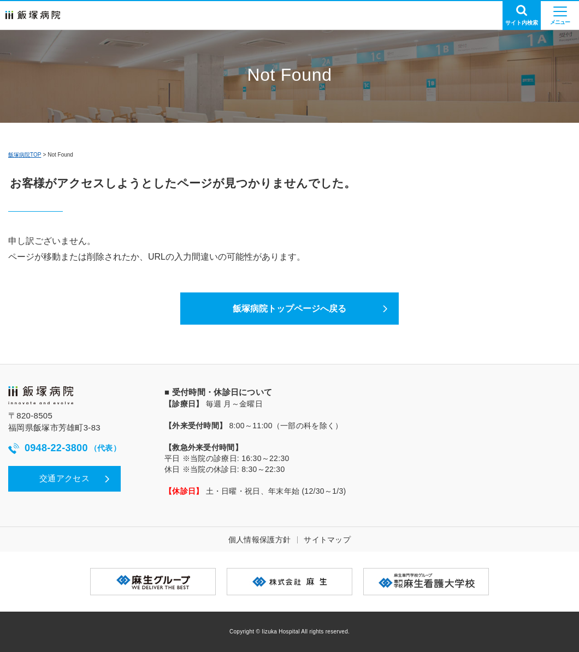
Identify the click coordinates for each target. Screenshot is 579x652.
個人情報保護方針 (259, 539)
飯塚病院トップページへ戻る (289, 308)
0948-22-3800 (64, 448)
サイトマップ (327, 539)
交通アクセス (64, 478)
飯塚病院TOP (24, 155)
